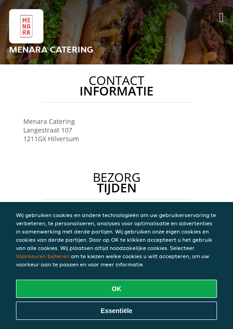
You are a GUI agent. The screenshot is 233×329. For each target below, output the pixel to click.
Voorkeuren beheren (42, 256)
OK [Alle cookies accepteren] (117, 288)
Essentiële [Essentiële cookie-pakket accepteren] (116, 310)
